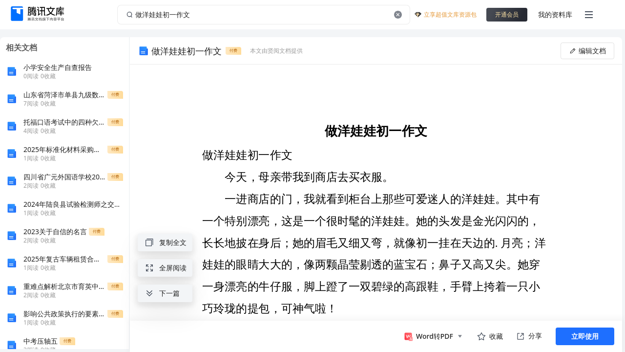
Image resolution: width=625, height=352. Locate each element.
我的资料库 (555, 14)
